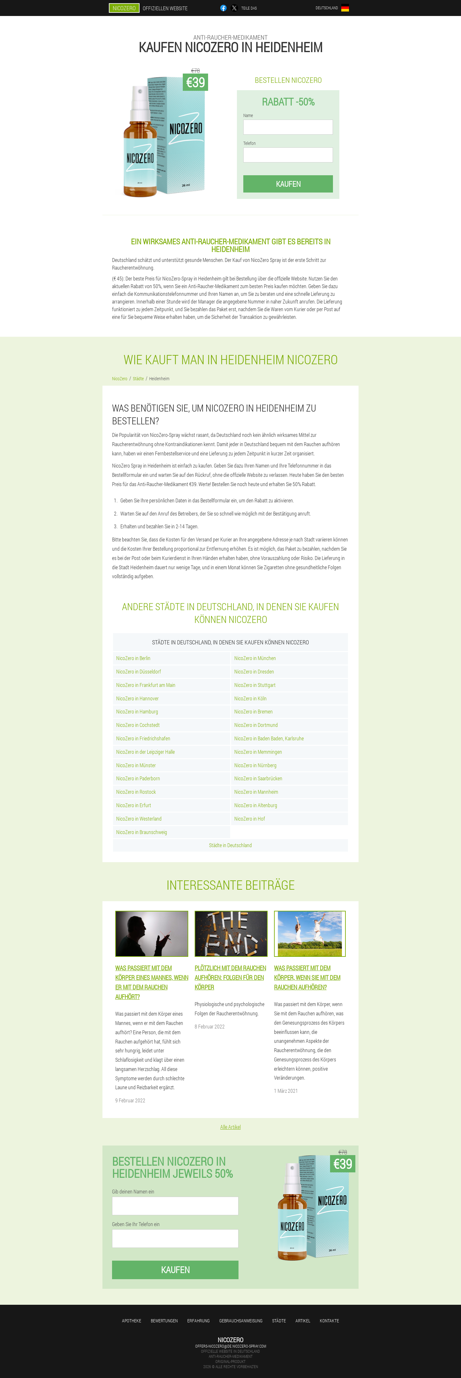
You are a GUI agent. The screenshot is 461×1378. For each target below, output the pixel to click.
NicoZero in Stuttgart (255, 684)
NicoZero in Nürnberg (255, 765)
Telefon (249, 143)
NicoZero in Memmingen (258, 751)
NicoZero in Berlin (133, 658)
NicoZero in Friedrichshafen (143, 738)
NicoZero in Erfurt (133, 805)
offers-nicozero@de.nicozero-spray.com (230, 1346)
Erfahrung (198, 1321)
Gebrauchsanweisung (241, 1321)
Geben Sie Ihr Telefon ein (136, 1224)
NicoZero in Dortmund (256, 724)
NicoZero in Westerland (139, 818)
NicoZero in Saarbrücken (258, 778)
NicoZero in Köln (250, 698)
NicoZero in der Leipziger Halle (145, 751)
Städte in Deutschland (230, 845)
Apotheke (131, 1321)
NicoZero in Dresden (254, 671)
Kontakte (329, 1321)
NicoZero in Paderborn (138, 778)
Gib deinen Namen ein (133, 1191)
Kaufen (288, 184)
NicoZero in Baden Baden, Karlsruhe (269, 738)
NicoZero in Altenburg (255, 805)
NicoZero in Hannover (137, 698)
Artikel (302, 1321)
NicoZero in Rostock (136, 791)
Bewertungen (164, 1321)
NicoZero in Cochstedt (138, 724)
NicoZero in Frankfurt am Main (145, 684)
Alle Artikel (230, 1126)
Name (248, 115)
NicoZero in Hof (249, 818)
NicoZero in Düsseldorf (138, 671)
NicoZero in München (255, 658)
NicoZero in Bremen (253, 711)
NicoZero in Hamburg (137, 711)
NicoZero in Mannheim (256, 791)
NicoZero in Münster (136, 765)
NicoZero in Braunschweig (141, 832)
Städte (279, 1321)
